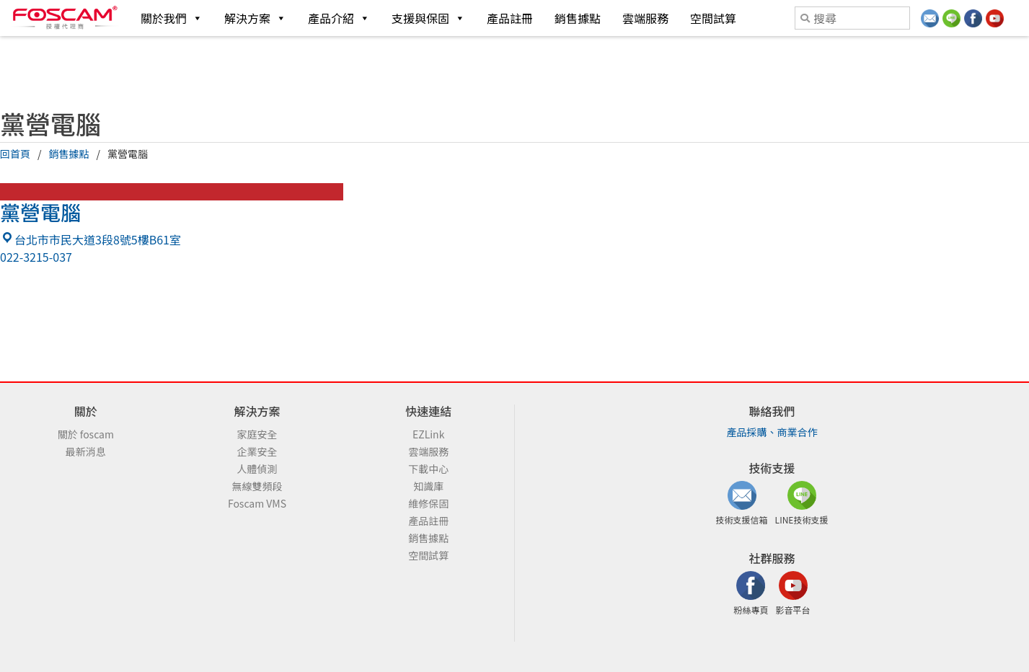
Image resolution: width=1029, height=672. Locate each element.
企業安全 (257, 451)
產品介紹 (339, 18)
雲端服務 (645, 18)
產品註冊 (510, 18)
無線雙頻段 (257, 486)
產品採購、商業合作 (772, 432)
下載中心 (428, 468)
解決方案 (255, 18)
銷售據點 (578, 18)
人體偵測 (257, 468)
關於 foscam (86, 434)
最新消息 (86, 451)
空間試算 (713, 18)
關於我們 (172, 18)
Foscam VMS (257, 503)
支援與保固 (428, 18)
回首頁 (15, 153)
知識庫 (428, 486)
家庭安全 (257, 434)
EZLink (428, 434)
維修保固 (428, 503)
